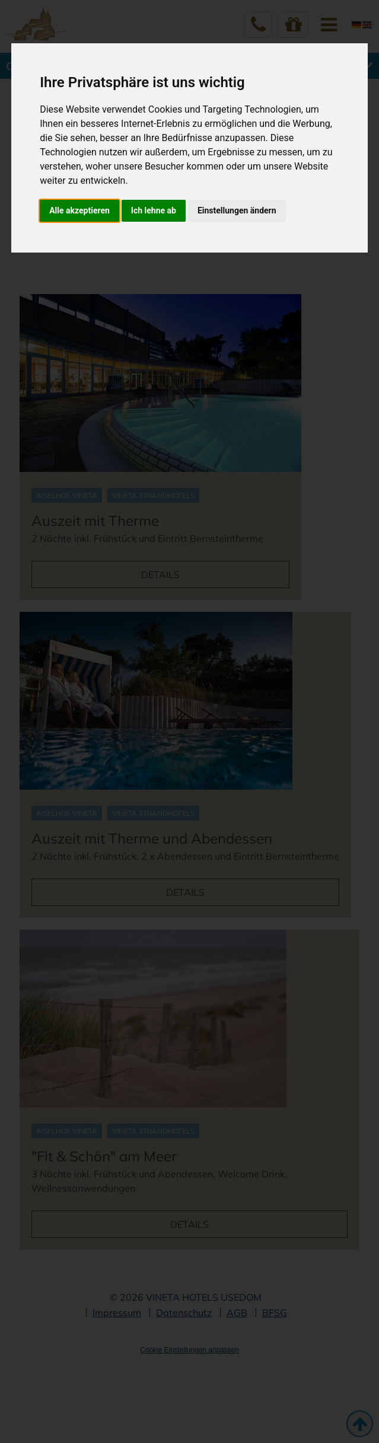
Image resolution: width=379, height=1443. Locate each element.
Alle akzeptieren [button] (79, 210)
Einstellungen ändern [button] (237, 210)
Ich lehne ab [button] (153, 210)
